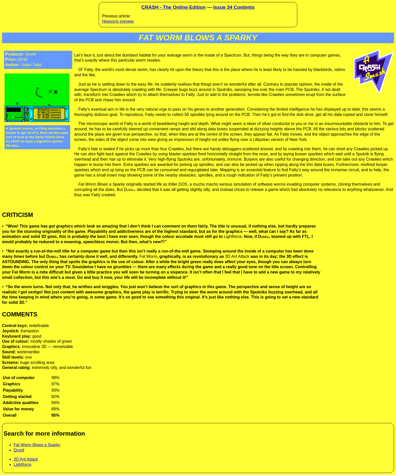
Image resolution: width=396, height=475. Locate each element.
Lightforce (22, 464)
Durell (19, 450)
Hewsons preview (118, 21)
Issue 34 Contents (234, 7)
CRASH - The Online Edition (173, 7)
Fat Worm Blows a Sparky (37, 445)
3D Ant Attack (26, 459)
